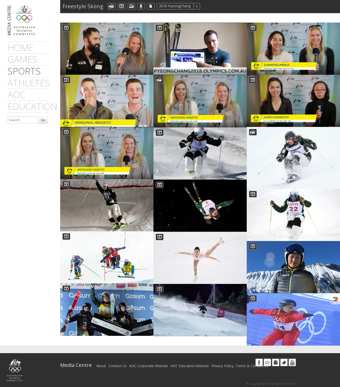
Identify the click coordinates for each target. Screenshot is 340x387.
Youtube (292, 362)
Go (43, 120)
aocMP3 (141, 6)
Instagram (275, 362)
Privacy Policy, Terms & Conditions (239, 365)
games (22, 59)
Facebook (259, 362)
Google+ (267, 362)
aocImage (131, 6)
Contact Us (118, 365)
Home (21, 47)
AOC (16, 95)
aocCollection (112, 6)
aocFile (151, 6)
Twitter (284, 362)
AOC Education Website (190, 365)
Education (32, 106)
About (101, 365)
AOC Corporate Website (148, 365)
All (206, 6)
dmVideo (121, 6)
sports (24, 71)
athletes (29, 83)
